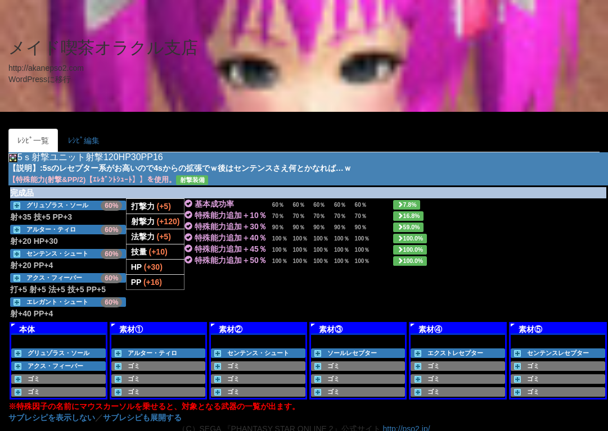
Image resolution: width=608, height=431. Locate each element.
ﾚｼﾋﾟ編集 (84, 140)
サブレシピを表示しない (51, 417)
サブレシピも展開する (142, 417)
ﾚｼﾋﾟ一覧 (33, 140)
